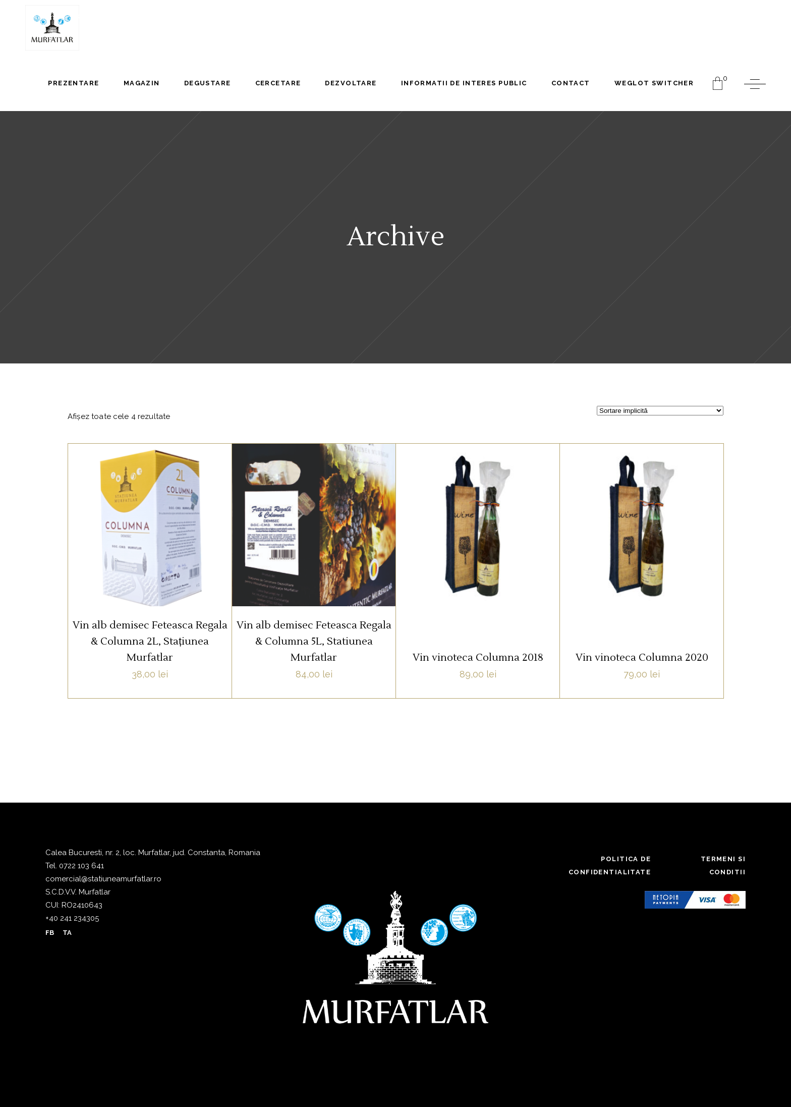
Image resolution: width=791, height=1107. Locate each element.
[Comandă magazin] (660, 410)
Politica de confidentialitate (610, 865)
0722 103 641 (80, 865)
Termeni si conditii (723, 865)
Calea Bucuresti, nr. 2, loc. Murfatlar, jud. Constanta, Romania (152, 852)
